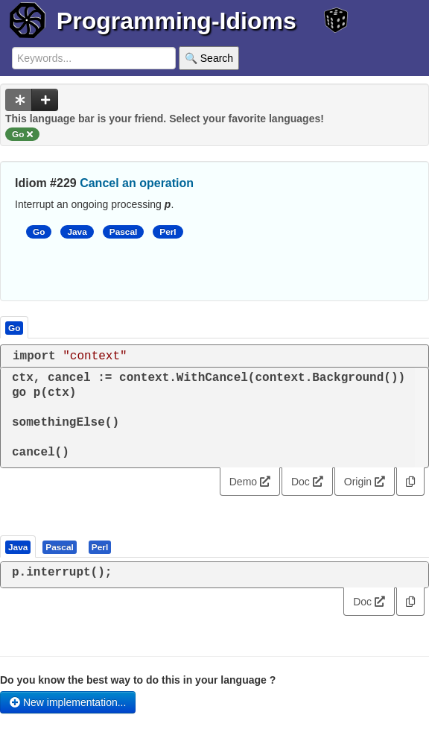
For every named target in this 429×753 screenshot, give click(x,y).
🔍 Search (209, 58)
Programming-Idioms (176, 20)
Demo (249, 482)
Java (76, 232)
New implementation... (68, 702)
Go (39, 232)
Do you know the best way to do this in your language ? (138, 680)
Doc (307, 482)
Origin (364, 482)
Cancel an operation (137, 183)
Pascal (123, 232)
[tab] (18, 546)
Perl (167, 232)
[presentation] (18, 546)
